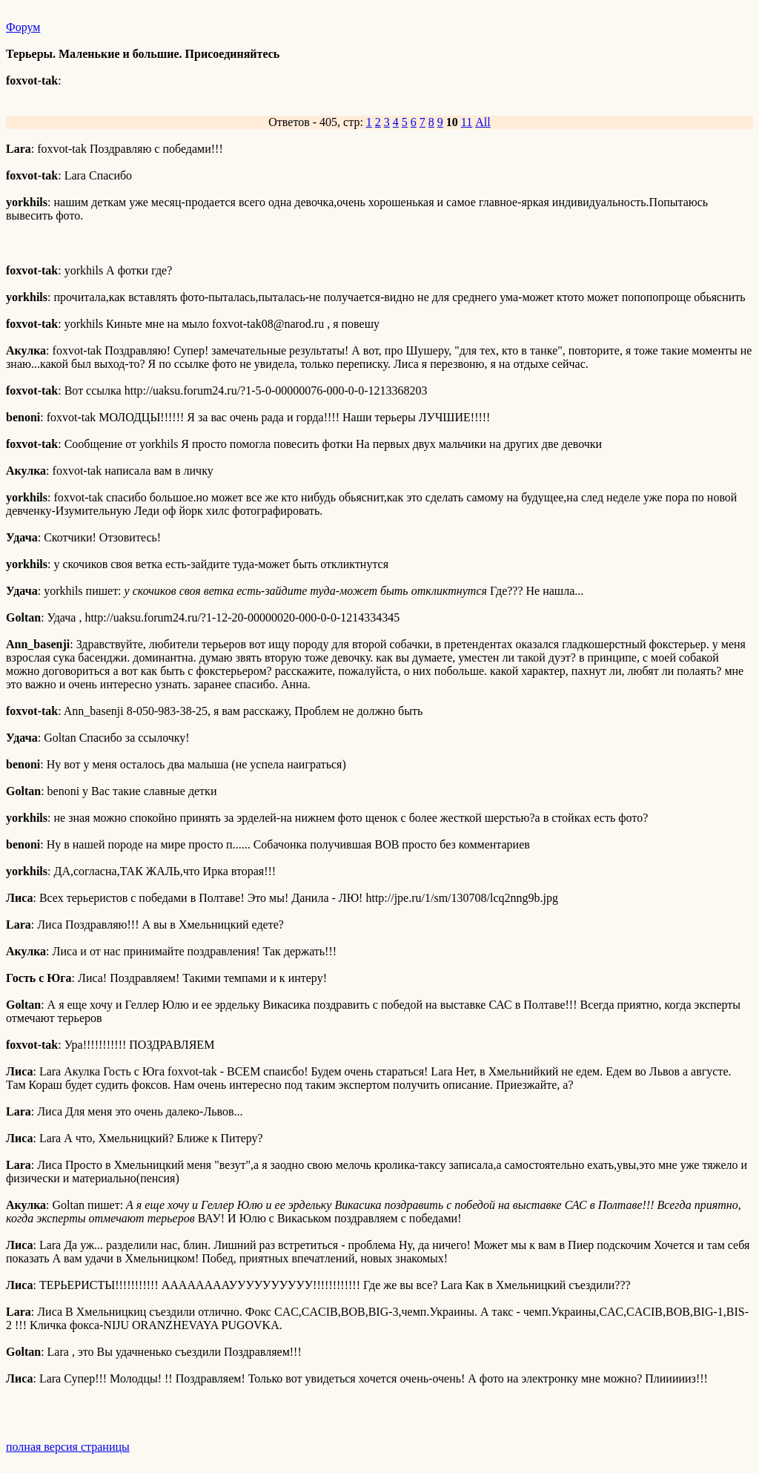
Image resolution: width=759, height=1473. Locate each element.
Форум (23, 27)
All (482, 122)
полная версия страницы (68, 1446)
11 (466, 122)
